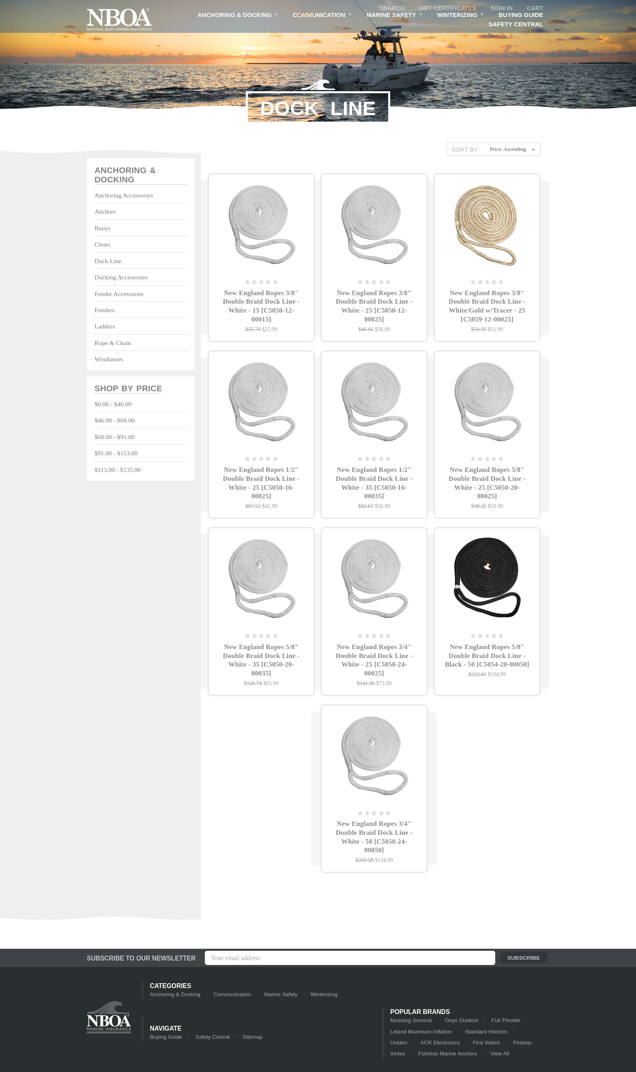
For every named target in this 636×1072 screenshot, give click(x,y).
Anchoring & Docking (236, 16)
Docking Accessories (121, 277)
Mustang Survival (410, 1021)
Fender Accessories (119, 294)
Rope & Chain (113, 343)
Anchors (105, 212)
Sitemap (251, 1038)
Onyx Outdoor (460, 1021)
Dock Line (108, 261)
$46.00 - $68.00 (115, 421)
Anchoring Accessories (124, 195)
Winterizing (460, 16)
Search (389, 8)
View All (449, 1055)
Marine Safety (394, 16)
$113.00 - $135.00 (118, 470)
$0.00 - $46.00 (113, 404)
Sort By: (465, 149)
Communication (321, 16)
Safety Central (515, 24)
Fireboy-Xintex (486, 1043)
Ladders (105, 326)
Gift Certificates (445, 8)
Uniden (509, 1032)
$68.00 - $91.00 (115, 437)
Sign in (501, 8)
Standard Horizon (466, 1032)
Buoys (103, 228)
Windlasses (109, 359)
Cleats (102, 244)
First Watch (442, 1043)
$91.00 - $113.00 (116, 453)
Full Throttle (504, 1021)
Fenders (104, 310)
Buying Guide (520, 15)
